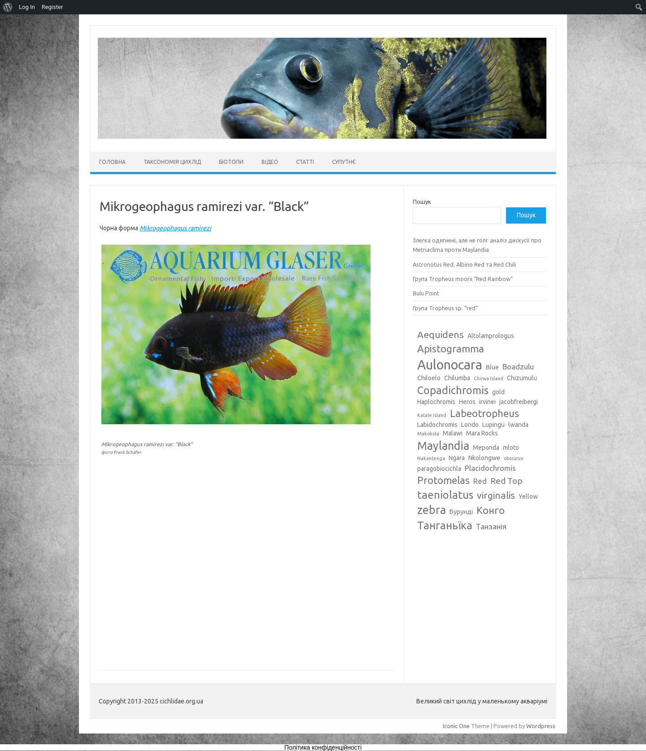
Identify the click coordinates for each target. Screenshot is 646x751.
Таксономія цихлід (172, 162)
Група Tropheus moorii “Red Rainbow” (463, 279)
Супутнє (344, 162)
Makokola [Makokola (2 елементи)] (428, 433)
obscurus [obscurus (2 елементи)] (513, 458)
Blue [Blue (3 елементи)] (492, 367)
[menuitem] (8, 7)
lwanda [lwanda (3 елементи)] (518, 424)
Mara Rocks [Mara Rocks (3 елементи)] (482, 433)
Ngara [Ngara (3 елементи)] (457, 457)
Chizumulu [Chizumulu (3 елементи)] (522, 378)
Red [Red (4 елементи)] (480, 481)
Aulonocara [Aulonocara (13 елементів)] (449, 364)
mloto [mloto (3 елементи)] (511, 447)
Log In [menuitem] (27, 7)
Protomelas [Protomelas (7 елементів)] (443, 480)
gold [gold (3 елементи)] (498, 391)
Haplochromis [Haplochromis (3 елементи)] (436, 401)
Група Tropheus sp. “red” (445, 308)
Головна (112, 162)
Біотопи (231, 162)
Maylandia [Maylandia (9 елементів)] (443, 445)
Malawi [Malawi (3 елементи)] (453, 433)
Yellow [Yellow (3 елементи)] (528, 496)
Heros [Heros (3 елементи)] (467, 401)
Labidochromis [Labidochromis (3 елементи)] (437, 424)
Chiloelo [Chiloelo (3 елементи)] (429, 378)
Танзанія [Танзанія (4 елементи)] (491, 526)
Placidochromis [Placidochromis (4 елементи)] (490, 468)
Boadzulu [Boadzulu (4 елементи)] (518, 366)
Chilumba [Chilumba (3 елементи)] (457, 378)
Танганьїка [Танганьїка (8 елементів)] (444, 525)
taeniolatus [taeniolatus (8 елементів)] (445, 495)
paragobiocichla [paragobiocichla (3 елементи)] (439, 468)
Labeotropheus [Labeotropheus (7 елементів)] (484, 413)
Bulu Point (426, 293)
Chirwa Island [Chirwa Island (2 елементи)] (488, 378)
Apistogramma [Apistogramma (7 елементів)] (450, 348)
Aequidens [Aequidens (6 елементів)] (440, 334)
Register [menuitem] (52, 7)
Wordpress (540, 726)
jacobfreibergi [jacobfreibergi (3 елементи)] (518, 401)
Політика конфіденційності (323, 747)
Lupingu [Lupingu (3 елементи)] (493, 424)
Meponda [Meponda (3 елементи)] (486, 447)
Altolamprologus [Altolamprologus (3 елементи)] (490, 335)
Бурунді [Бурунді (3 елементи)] (461, 511)
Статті (305, 162)
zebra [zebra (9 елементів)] (431, 510)
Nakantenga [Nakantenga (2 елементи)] (431, 458)
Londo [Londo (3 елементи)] (470, 424)
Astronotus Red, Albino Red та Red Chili (464, 264)
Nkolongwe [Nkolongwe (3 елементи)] (484, 457)
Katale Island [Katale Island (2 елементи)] (431, 415)
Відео (270, 162)
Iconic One (456, 726)
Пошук (422, 201)
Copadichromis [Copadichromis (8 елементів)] (453, 390)
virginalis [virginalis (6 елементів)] (496, 495)
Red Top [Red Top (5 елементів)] (506, 481)
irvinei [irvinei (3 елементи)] (487, 401)
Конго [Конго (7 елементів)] (490, 510)
